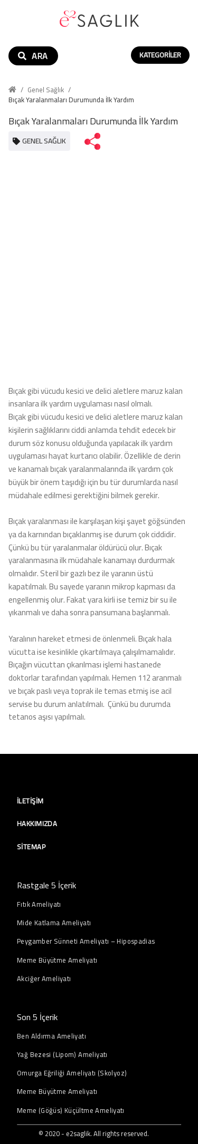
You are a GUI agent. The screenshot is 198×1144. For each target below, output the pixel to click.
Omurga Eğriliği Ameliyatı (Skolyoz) (72, 1073)
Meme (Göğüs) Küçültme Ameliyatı (71, 1111)
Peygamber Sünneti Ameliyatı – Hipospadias (86, 941)
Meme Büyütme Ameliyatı (57, 960)
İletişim (30, 800)
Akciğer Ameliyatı (44, 979)
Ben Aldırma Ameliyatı (51, 1036)
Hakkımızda (37, 823)
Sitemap (31, 846)
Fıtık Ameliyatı (39, 904)
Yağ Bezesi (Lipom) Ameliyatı (62, 1055)
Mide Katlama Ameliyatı (54, 923)
